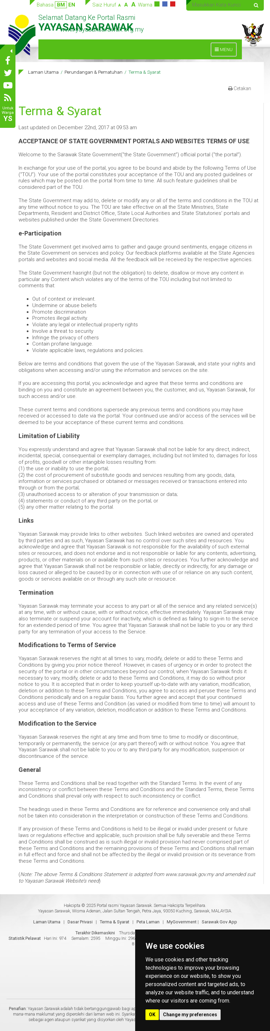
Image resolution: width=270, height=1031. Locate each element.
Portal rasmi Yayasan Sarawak (124, 905)
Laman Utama (43, 72)
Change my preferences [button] (190, 1014)
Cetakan (239, 88)
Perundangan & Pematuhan (93, 72)
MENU (225, 51)
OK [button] (152, 1014)
